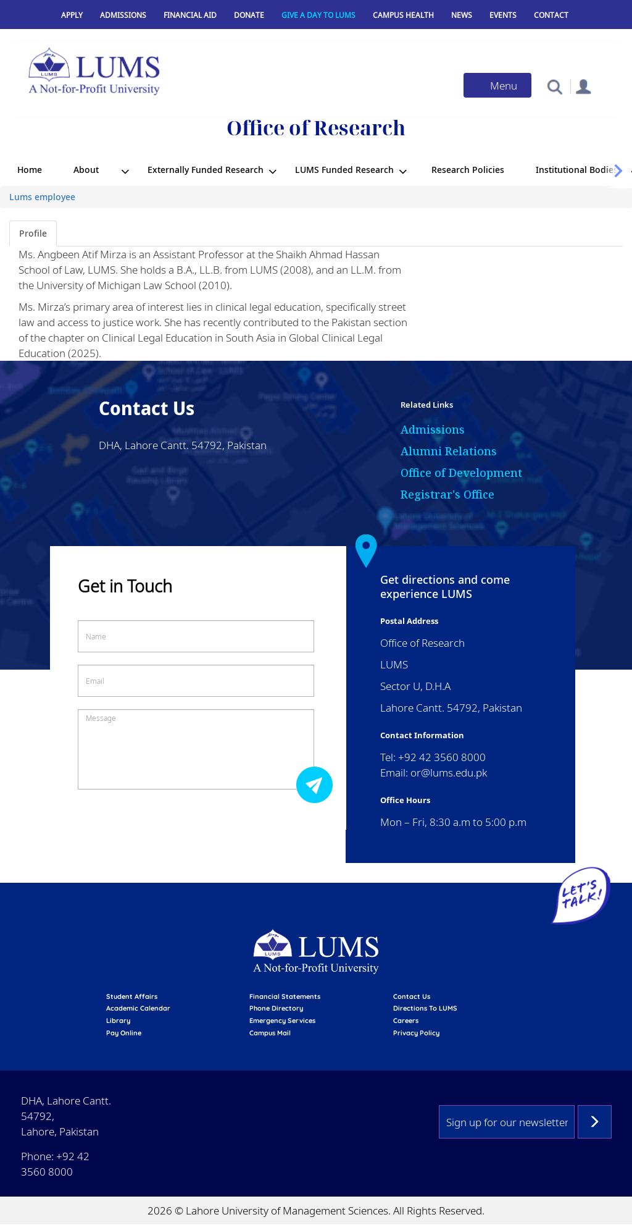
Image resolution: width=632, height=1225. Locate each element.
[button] (554, 86)
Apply (72, 15)
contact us (411, 996)
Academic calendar (138, 1008)
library (118, 1020)
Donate (249, 15)
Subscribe (595, 1122)
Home (29, 169)
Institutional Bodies (577, 169)
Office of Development (461, 472)
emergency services (282, 1020)
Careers (405, 1020)
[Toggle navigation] (497, 85)
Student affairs (131, 996)
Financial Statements (284, 996)
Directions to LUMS (425, 1008)
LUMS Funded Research (344, 169)
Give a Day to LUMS (318, 15)
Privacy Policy (416, 1033)
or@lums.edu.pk (448, 772)
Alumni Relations (449, 451)
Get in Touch (125, 586)
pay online (123, 1033)
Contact (551, 15)
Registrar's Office (447, 494)
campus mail (270, 1033)
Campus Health (403, 15)
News (461, 15)
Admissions (123, 15)
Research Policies (467, 169)
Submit (318, 784)
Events (503, 15)
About (86, 169)
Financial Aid (190, 15)
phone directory (276, 1008)
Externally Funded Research (206, 169)
